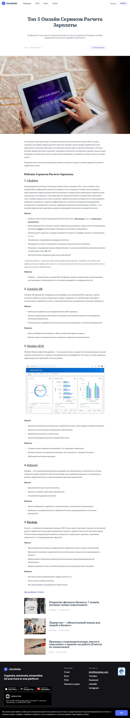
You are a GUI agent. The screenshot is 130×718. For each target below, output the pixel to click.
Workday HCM (35, 346)
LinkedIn (93, 684)
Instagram (94, 688)
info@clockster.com (98, 672)
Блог (46, 3)
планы (40, 229)
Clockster (32, 180)
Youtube (93, 676)
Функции (27, 3)
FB (46, 251)
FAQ (37, 3)
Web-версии (80, 218)
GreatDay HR (34, 289)
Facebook (93, 680)
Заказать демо (72, 684)
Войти (123, 3)
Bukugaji (32, 465)
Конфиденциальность (62, 715)
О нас (54, 3)
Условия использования (42, 715)
